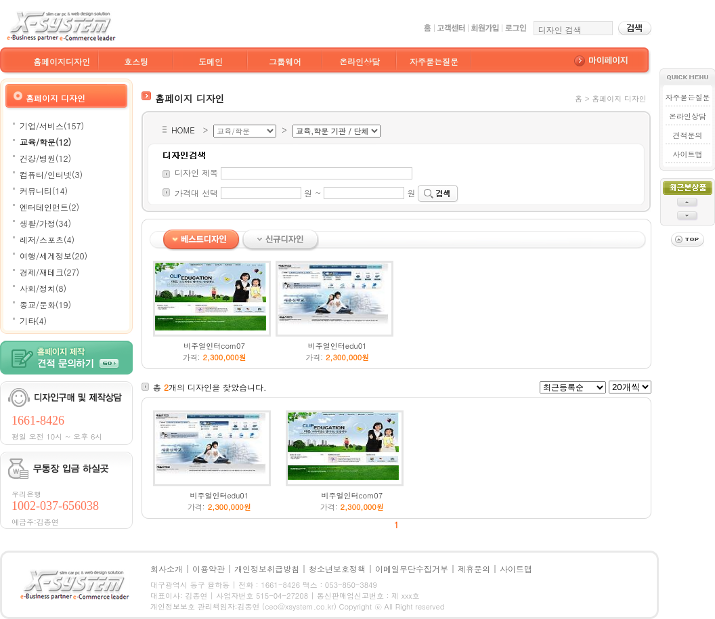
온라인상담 (359, 61)
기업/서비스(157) (52, 125)
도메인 (210, 61)
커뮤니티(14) (44, 190)
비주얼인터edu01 (337, 346)
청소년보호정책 (337, 568)
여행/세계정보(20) (53, 255)
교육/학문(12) (45, 142)
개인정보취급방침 (266, 568)
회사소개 (166, 568)
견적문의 (687, 135)
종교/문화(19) (45, 304)
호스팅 (136, 61)
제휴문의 (474, 568)
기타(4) (33, 320)
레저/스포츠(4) (47, 239)
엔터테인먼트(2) (49, 207)
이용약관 (208, 568)
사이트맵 (687, 154)
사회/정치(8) (43, 288)
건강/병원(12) (45, 158)
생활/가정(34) (45, 223)
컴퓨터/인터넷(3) (51, 174)
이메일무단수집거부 (411, 568)
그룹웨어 (285, 61)
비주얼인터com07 (214, 346)
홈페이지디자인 (61, 61)
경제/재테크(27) (49, 272)
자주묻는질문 (434, 61)
